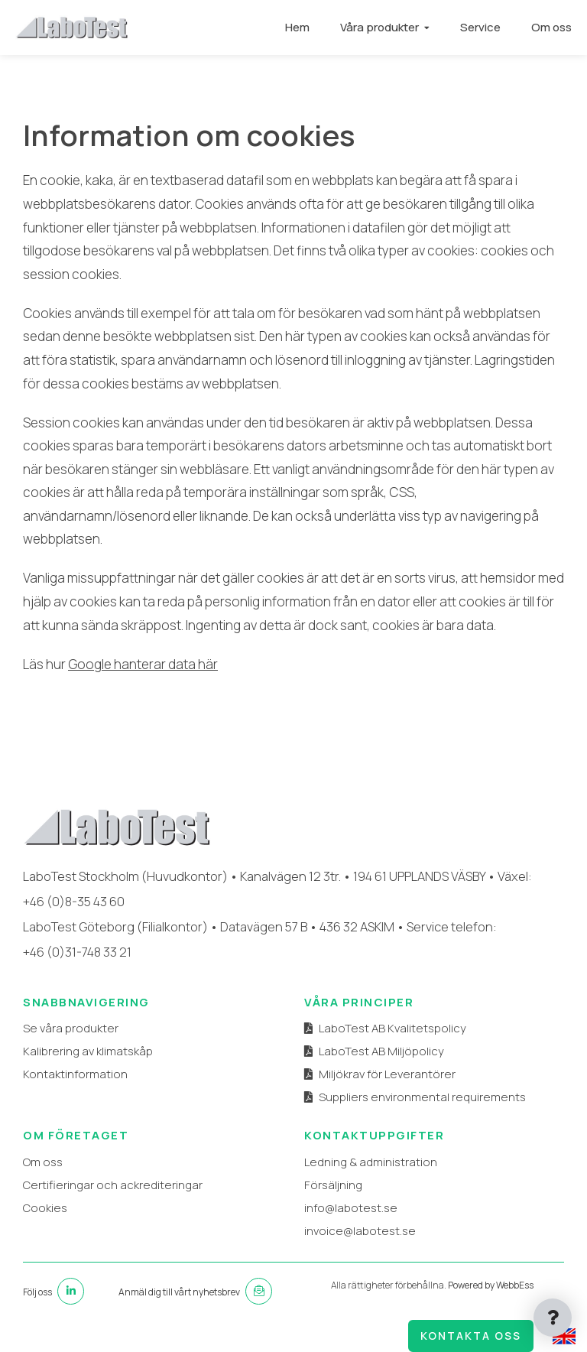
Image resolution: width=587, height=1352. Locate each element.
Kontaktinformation (75, 1074)
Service (480, 27)
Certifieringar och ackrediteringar (113, 1185)
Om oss (551, 27)
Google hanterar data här (143, 664)
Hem (297, 27)
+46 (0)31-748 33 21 (77, 951)
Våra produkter (379, 27)
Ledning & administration (370, 1162)
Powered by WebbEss (490, 1285)
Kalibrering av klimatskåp (88, 1051)
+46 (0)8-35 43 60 (74, 901)
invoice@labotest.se (360, 1231)
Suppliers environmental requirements (422, 1097)
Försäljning (333, 1185)
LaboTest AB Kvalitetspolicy (392, 1028)
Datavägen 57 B (263, 926)
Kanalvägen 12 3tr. (290, 876)
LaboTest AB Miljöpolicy (381, 1051)
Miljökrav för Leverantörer (387, 1074)
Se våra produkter (70, 1028)
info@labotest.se (350, 1208)
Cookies (45, 1208)
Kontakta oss (470, 1335)
